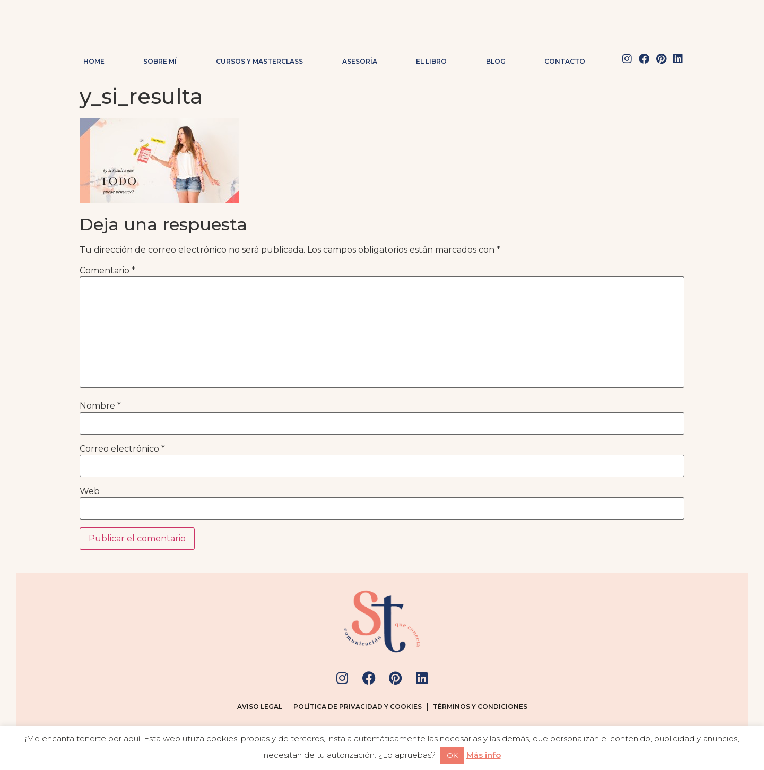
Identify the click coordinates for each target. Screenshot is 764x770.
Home (94, 61)
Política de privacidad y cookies (357, 707)
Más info (483, 755)
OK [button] (452, 755)
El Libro (431, 61)
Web (90, 491)
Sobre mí (160, 61)
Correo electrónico (122, 449)
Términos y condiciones (480, 707)
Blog (496, 61)
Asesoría (359, 61)
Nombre (100, 406)
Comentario (107, 270)
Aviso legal (259, 707)
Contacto (564, 61)
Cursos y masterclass (259, 61)
